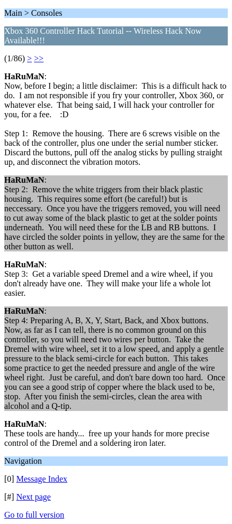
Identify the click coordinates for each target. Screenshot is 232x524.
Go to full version (34, 514)
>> (38, 58)
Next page (33, 496)
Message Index (41, 478)
